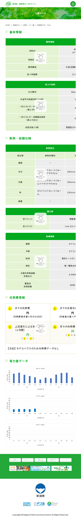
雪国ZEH (16, 25)
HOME (7, 25)
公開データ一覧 (28, 25)
